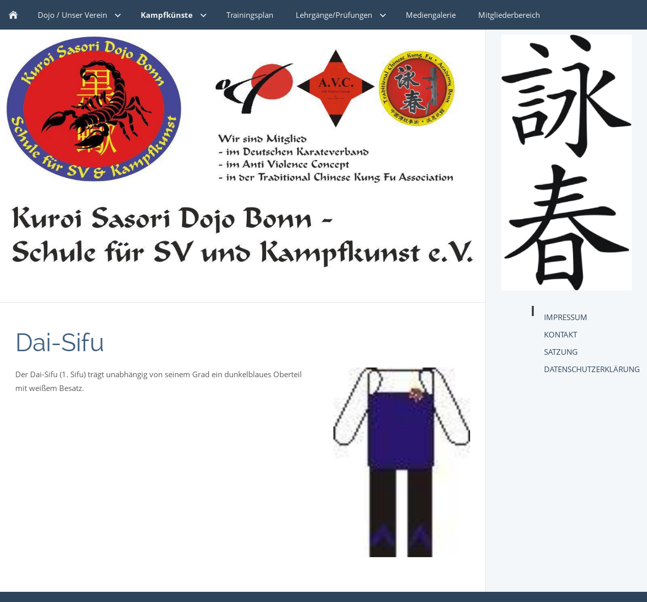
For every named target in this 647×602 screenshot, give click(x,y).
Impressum (565, 317)
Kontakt (560, 334)
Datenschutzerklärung (592, 369)
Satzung (561, 352)
